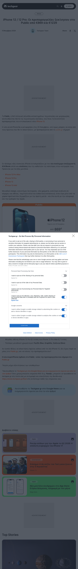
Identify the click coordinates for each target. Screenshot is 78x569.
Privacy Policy (50, 333)
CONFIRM (24, 325)
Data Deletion (27, 333)
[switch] (64, 275)
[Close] (74, 236)
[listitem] (39, 271)
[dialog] (39, 284)
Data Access (39, 333)
